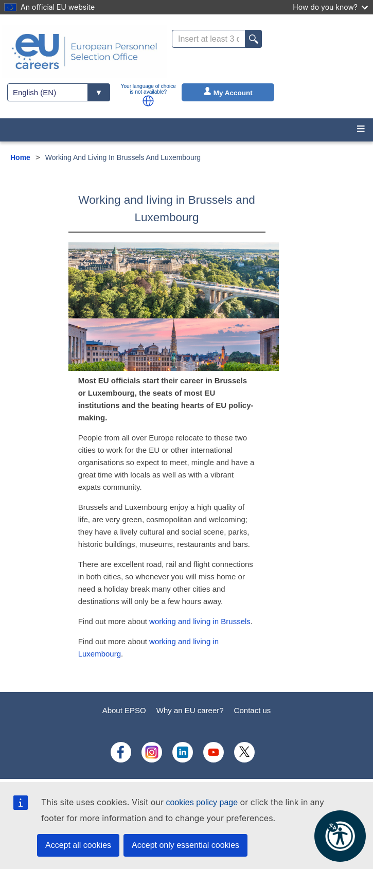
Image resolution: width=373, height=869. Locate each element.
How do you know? (330, 7)
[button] (148, 101)
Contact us (252, 710)
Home (20, 157)
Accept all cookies (78, 845)
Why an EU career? (190, 710)
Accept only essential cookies (185, 845)
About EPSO (124, 710)
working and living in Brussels (200, 621)
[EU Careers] (84, 51)
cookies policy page (202, 802)
